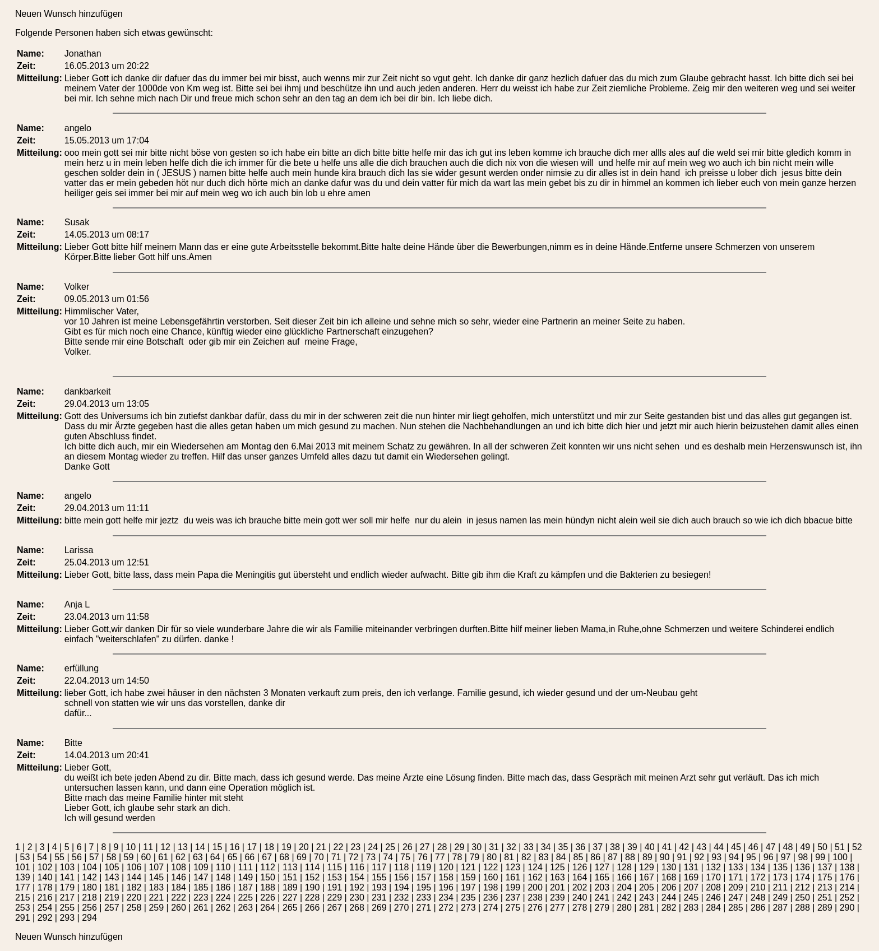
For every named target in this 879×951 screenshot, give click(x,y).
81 (509, 857)
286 (758, 907)
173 (780, 877)
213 (824, 887)
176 (847, 877)
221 (156, 897)
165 (601, 877)
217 (67, 897)
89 (647, 857)
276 (535, 907)
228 (312, 897)
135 (780, 867)
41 (667, 847)
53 (25, 857)
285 (735, 907)
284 (713, 907)
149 (245, 877)
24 (373, 847)
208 (713, 887)
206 (669, 887)
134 (758, 867)
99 (820, 857)
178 (45, 887)
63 (198, 857)
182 (134, 887)
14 (200, 847)
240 (579, 897)
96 (769, 857)
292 (45, 917)
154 (356, 877)
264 (267, 907)
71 (336, 857)
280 (624, 907)
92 (699, 857)
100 (840, 857)
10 (131, 847)
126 (579, 867)
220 (134, 897)
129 (646, 867)
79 (474, 857)
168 (669, 877)
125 (557, 867)
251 (824, 897)
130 (669, 867)
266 (312, 907)
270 (401, 907)
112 (267, 867)
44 (719, 847)
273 (468, 907)
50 (822, 847)
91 (682, 857)
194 (401, 887)
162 (535, 877)
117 (379, 867)
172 (758, 877)
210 (758, 887)
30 (476, 847)
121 (468, 867)
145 (156, 877)
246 (713, 897)
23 (355, 847)
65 (233, 857)
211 (780, 887)
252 (847, 897)
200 (535, 887)
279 (601, 907)
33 (529, 847)
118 (401, 867)
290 (847, 907)
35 (563, 847)
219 (111, 897)
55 (59, 857)
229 (334, 897)
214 (847, 887)
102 (45, 867)
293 (67, 917)
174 (802, 877)
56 (77, 857)
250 (802, 897)
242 (624, 897)
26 (408, 847)
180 (89, 887)
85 (578, 857)
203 (601, 887)
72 (354, 857)
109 (201, 867)
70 (319, 857)
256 (89, 907)
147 (201, 877)
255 (67, 907)
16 (235, 847)
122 (490, 867)
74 (388, 857)
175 (824, 877)
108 (178, 867)
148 (223, 877)
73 (371, 857)
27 (425, 847)
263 (245, 907)
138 (847, 867)
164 (579, 877)
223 (201, 897)
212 (802, 887)
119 (423, 867)
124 (535, 867)
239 (557, 897)
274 (490, 907)
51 (840, 847)
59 (129, 857)
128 (624, 867)
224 (223, 897)
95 (751, 857)
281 (646, 907)
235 (468, 897)
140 (45, 877)
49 (805, 847)
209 (735, 887)
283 (690, 907)
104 (89, 867)
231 (379, 897)
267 (334, 907)
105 (111, 867)
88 (630, 857)
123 (512, 867)
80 (492, 857)
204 (624, 887)
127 (601, 867)
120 (446, 867)
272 (446, 907)
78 (457, 857)
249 (780, 897)
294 (89, 917)
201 (557, 887)
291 (22, 917)
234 (446, 897)
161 (512, 877)
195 (423, 887)
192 (356, 887)
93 (716, 857)
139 (22, 877)
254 (45, 907)
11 (148, 847)
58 (112, 857)
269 (379, 907)
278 (579, 907)
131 (690, 867)
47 (771, 847)
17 (252, 847)
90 (665, 857)
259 (156, 907)
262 (223, 907)
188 (267, 887)
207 (690, 887)
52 (857, 847)
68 (284, 857)
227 (290, 897)
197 (468, 887)
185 (201, 887)
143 (111, 877)
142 (89, 877)
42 (684, 847)
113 (290, 867)
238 (535, 897)
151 (290, 877)
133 (735, 867)
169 (690, 877)
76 (423, 857)
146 (178, 877)
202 (579, 887)
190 (312, 887)
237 (512, 897)
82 (526, 857)
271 (423, 907)
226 (267, 897)
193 (379, 887)
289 (824, 907)
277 (557, 907)
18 (269, 847)
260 (178, 907)
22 (339, 847)
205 (646, 887)
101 (22, 867)
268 (356, 907)
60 (146, 857)
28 (442, 847)
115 (334, 867)
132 (713, 867)
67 (267, 857)
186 (223, 887)
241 (601, 897)
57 (94, 857)
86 (595, 857)
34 (546, 847)
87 (613, 857)
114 (312, 867)
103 (67, 867)
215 (22, 897)
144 (134, 877)
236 (490, 897)
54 (42, 857)
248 (758, 897)
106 (134, 867)
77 (440, 857)
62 (180, 857)
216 (45, 897)
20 (304, 847)
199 (512, 887)
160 (490, 877)
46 (753, 847)
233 (423, 897)
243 (646, 897)
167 (646, 877)
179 (67, 887)
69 (302, 857)
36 (580, 847)
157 (423, 877)
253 (22, 907)
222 (178, 897)
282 (669, 907)
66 (249, 857)
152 (312, 877)
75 (405, 857)
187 (245, 887)
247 (735, 897)
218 (89, 897)
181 (111, 887)
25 (390, 847)
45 (736, 847)
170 (713, 877)
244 (669, 897)
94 (734, 857)
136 (802, 867)
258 (134, 907)
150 (267, 877)
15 (217, 847)
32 (511, 847)
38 (615, 847)
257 (111, 907)
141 (67, 877)
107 (156, 867)
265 (290, 907)
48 (788, 847)
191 (334, 887)
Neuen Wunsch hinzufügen (69, 13)
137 (824, 867)
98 (803, 857)
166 (624, 877)
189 (290, 887)
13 (183, 847)
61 (163, 857)
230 (356, 897)
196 (446, 887)
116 (356, 867)
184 (178, 887)
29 (460, 847)
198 (490, 887)
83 (544, 857)
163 (557, 877)
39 (632, 847)
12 (165, 847)
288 (802, 907)
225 (245, 897)
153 (334, 877)
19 (286, 847)
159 (468, 877)
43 (701, 847)
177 (22, 887)
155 (379, 877)
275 (512, 907)
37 (598, 847)
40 (650, 847)
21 (321, 847)
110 (223, 867)
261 (201, 907)
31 (494, 847)
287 (780, 907)
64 (215, 857)
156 (401, 877)
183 (156, 887)
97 (786, 857)
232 (401, 897)
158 (446, 877)
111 (245, 867)
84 (561, 857)
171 (735, 877)
